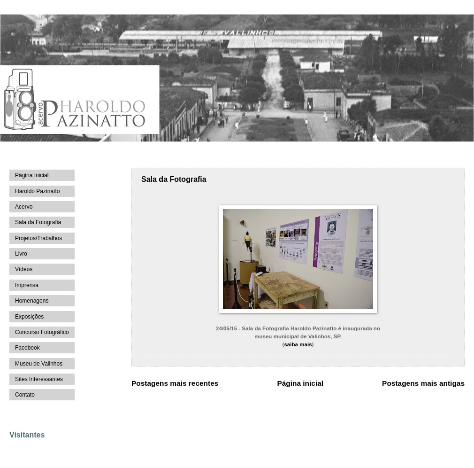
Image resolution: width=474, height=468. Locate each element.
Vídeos (23, 269)
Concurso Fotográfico (42, 332)
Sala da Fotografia (173, 179)
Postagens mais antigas (423, 383)
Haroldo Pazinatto (37, 191)
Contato (25, 394)
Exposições (29, 316)
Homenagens (31, 300)
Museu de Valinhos (38, 363)
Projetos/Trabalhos (38, 238)
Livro (21, 253)
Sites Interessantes (39, 379)
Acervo (23, 206)
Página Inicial (31, 175)
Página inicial (300, 383)
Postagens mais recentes (174, 383)
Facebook (27, 347)
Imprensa (26, 285)
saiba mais (298, 344)
